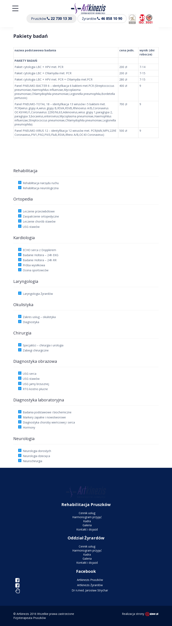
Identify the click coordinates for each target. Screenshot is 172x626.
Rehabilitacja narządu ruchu (41, 183)
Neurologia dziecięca (36, 456)
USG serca (29, 374)
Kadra (87, 521)
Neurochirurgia (32, 461)
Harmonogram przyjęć (87, 517)
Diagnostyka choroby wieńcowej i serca (49, 422)
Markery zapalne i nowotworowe (44, 417)
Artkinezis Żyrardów (90, 585)
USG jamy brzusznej (36, 384)
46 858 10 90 (111, 18)
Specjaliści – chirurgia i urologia (43, 345)
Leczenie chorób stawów (39, 221)
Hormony (29, 427)
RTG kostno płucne (35, 389)
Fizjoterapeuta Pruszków (29, 618)
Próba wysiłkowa (34, 265)
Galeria (87, 525)
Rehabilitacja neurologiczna (41, 188)
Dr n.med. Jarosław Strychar (90, 590)
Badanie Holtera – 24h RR (40, 260)
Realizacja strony (140, 614)
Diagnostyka (31, 322)
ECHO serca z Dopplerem (39, 250)
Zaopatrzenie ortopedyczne (41, 216)
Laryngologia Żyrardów (38, 294)
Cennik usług (87, 513)
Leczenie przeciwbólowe (39, 211)
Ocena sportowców (35, 270)
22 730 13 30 (61, 18)
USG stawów (31, 227)
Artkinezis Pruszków (90, 580)
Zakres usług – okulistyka (39, 317)
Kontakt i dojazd (87, 529)
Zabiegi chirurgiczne (36, 350)
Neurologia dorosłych (37, 451)
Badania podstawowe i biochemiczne (47, 412)
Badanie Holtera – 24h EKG (40, 255)
